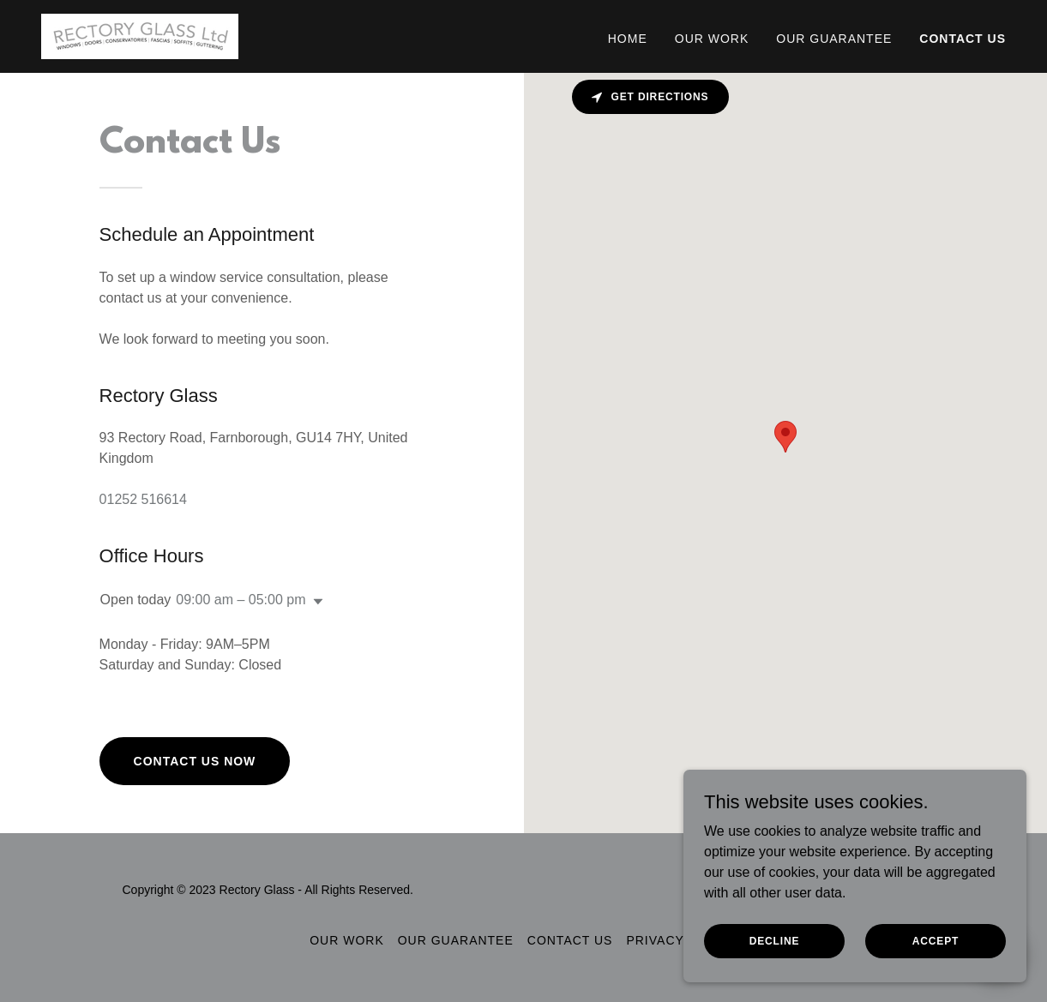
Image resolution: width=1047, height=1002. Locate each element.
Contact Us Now (195, 761)
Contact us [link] (962, 38)
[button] (315, 602)
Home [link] (627, 38)
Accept (935, 940)
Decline (774, 940)
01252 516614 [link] (143, 499)
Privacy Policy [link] (681, 940)
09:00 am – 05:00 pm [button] (240, 599)
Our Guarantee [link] (834, 38)
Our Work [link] (712, 38)
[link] (139, 35)
